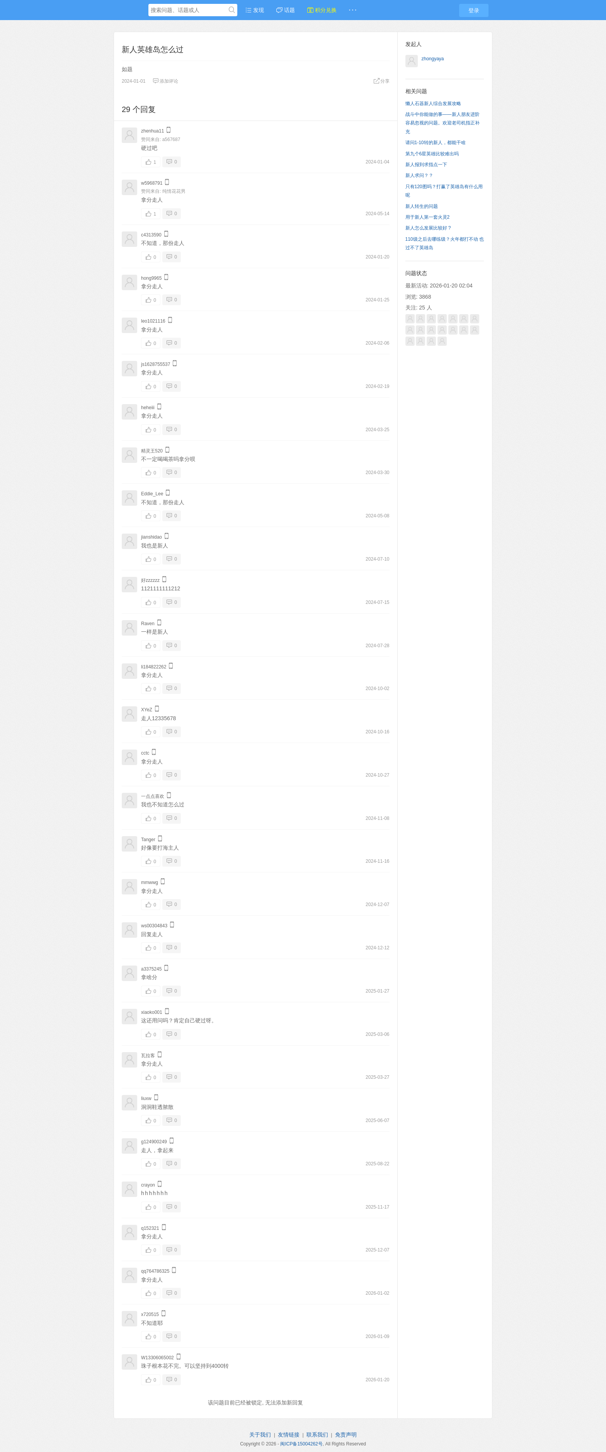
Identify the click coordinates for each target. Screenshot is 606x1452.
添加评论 (165, 81)
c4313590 (151, 235)
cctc (145, 753)
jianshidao (151, 537)
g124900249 (154, 1141)
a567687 (171, 139)
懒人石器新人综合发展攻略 (433, 103)
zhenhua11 (152, 131)
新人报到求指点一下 (426, 164)
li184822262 (153, 667)
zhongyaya (433, 58)
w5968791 (151, 183)
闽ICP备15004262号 (301, 1444)
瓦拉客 (148, 1055)
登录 (473, 10)
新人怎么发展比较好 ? (428, 228)
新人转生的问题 (421, 206)
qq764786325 (155, 1271)
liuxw (146, 1098)
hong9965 (151, 278)
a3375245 (151, 969)
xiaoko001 (151, 1012)
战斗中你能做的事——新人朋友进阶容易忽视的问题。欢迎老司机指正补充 (442, 123)
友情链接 (289, 1435)
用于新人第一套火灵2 (427, 217)
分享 (381, 81)
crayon (148, 1185)
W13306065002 (157, 1357)
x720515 (150, 1314)
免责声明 (346, 1435)
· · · (352, 10)
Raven (148, 623)
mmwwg (149, 882)
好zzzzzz (150, 580)
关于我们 (260, 1435)
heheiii (148, 407)
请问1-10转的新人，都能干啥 (435, 142)
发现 (254, 10)
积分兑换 (322, 10)
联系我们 (317, 1435)
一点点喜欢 (152, 796)
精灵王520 (152, 451)
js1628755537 (155, 364)
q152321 (150, 1228)
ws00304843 (154, 925)
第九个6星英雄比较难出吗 (432, 153)
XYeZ (146, 709)
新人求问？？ (419, 175)
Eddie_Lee (152, 493)
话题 (285, 10)
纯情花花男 (174, 191)
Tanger (148, 839)
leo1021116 (153, 321)
